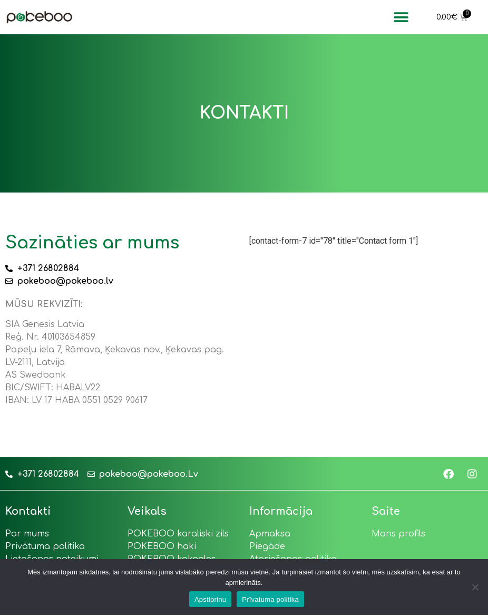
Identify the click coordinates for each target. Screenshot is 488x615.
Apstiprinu (210, 599)
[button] (401, 17)
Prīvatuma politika (270, 599)
